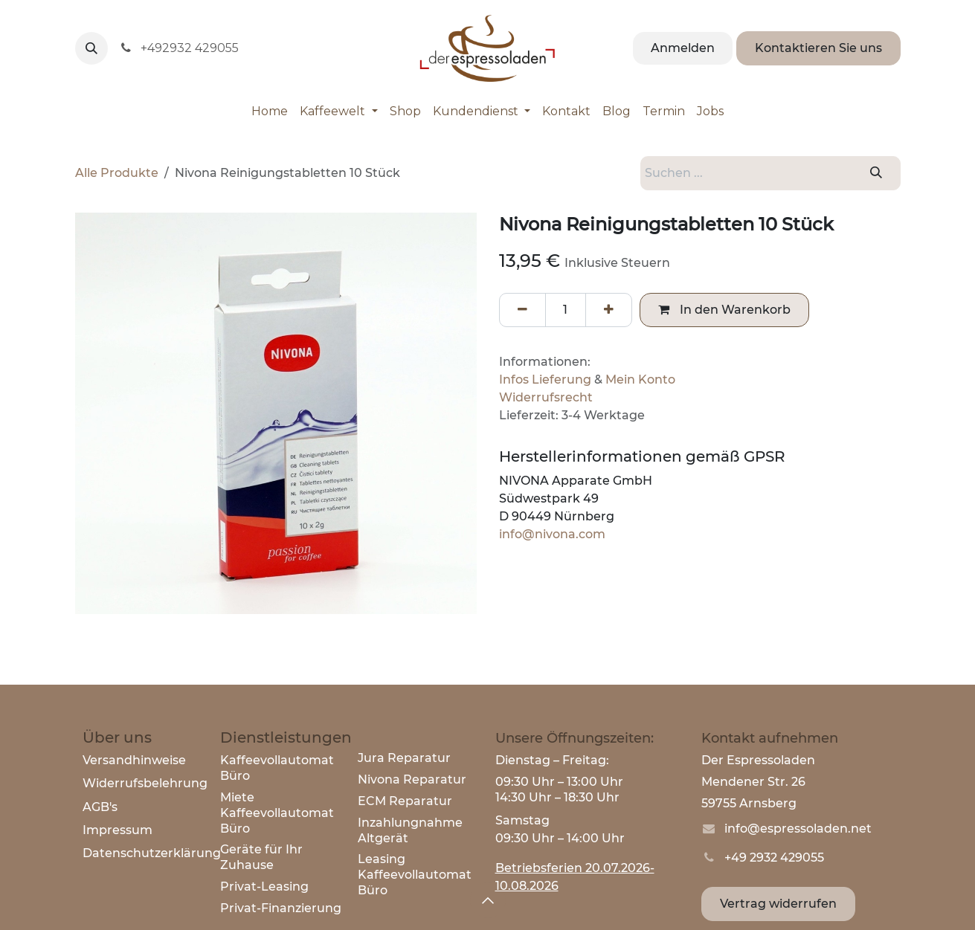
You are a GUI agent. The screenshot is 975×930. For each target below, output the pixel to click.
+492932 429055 (179, 48)
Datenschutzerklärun (148, 853)
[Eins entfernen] (522, 310)
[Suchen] (876, 173)
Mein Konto (640, 379)
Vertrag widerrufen (778, 904)
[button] (91, 48)
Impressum (117, 830)
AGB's (100, 807)
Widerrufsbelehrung (145, 783)
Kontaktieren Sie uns (818, 48)
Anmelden (683, 48)
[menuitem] (269, 111)
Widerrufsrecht (546, 397)
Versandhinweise (134, 760)
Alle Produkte (116, 173)
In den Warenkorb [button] (724, 310)
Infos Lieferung (545, 379)
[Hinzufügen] (608, 310)
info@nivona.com (552, 534)
